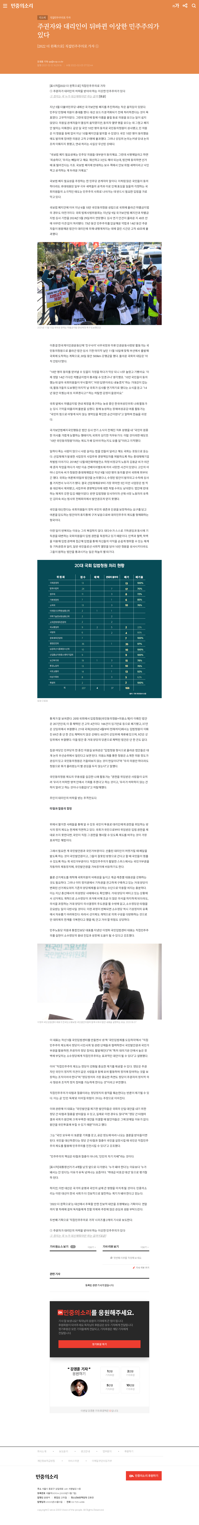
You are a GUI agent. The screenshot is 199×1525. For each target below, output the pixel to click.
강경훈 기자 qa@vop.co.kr (50, 61)
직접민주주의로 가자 (60, 17)
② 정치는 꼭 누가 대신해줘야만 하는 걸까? (74, 96)
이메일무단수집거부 (102, 1460)
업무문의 (107, 1451)
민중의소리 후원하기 (144, 1476)
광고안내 (85, 1451)
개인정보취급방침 (46, 1460)
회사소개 (41, 1451)
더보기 (91, 1247)
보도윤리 (63, 1451)
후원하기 (128, 1451)
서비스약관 (73, 1460)
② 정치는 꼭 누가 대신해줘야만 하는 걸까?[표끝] (78, 1235)
